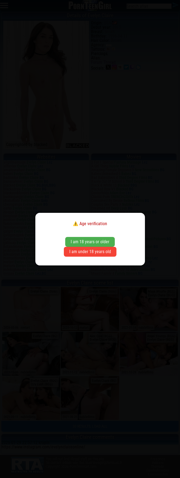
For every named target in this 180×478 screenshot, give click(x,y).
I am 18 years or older (90, 241)
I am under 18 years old (90, 251)
